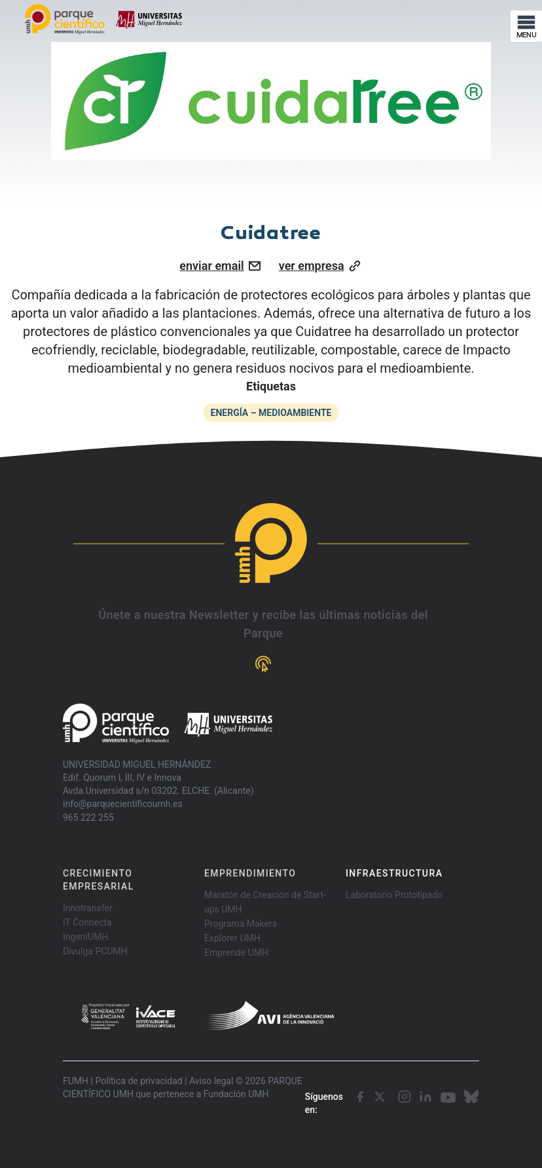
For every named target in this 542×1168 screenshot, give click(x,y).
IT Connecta (87, 922)
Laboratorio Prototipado (394, 895)
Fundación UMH (236, 1094)
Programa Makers (240, 923)
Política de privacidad (138, 1081)
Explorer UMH (232, 938)
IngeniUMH (85, 937)
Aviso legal (211, 1081)
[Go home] (167, 724)
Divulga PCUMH (95, 951)
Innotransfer (88, 908)
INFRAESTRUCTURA (394, 873)
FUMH (75, 1081)
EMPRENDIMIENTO (250, 873)
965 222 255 (88, 817)
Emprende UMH (236, 952)
